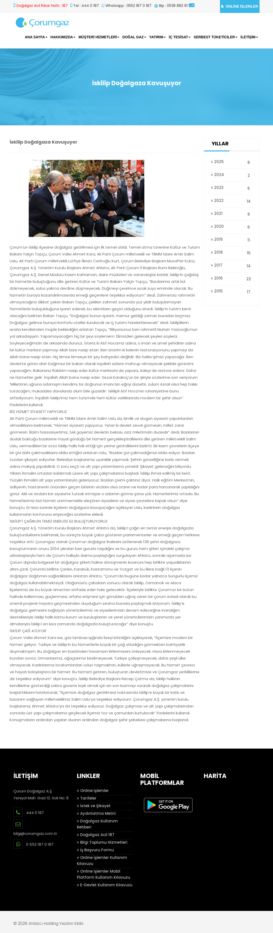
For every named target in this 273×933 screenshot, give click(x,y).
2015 (231, 291)
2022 (231, 200)
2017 (231, 265)
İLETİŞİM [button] (249, 37)
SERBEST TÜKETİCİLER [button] (215, 37)
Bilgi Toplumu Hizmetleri (102, 842)
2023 (231, 187)
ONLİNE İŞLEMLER (239, 6)
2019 (231, 239)
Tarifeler (86, 798)
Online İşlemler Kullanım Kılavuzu (102, 860)
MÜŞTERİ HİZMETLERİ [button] (98, 37)
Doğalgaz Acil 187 (95, 834)
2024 (231, 174)
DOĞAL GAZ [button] (134, 37)
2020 (231, 226)
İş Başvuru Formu (95, 850)
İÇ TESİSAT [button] (180, 37)
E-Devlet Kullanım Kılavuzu (104, 885)
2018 (231, 252)
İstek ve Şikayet (94, 805)
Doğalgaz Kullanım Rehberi (97, 824)
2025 (231, 161)
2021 (231, 213)
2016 (231, 278)
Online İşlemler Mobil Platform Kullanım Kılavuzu (103, 874)
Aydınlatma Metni (96, 813)
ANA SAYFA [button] (36, 37)
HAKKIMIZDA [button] (63, 37)
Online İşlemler (93, 790)
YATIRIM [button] (157, 37)
